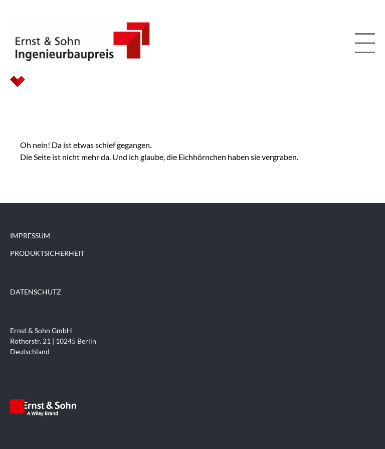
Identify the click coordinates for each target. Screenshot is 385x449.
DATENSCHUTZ (35, 291)
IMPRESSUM (30, 235)
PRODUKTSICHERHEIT (47, 253)
